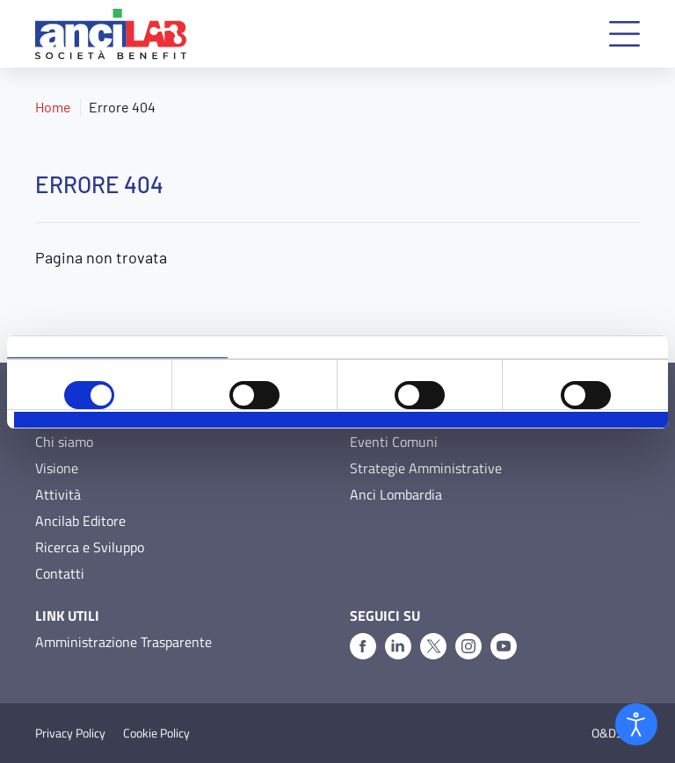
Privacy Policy (70, 733)
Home (53, 106)
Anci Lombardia (396, 494)
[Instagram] (468, 646)
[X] (433, 646)
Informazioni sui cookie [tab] (557, 347)
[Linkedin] (398, 646)
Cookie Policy (156, 733)
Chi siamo (64, 441)
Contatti (59, 573)
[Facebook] (363, 646)
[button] (624, 33)
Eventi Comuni (394, 441)
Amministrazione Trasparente (123, 642)
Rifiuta (123, 420)
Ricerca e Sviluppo (89, 547)
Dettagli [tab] (338, 347)
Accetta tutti (559, 420)
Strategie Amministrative (426, 468)
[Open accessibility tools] (636, 724)
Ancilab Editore (80, 520)
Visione (56, 468)
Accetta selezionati (341, 420)
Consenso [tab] (117, 347)
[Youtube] (503, 646)
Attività (58, 494)
